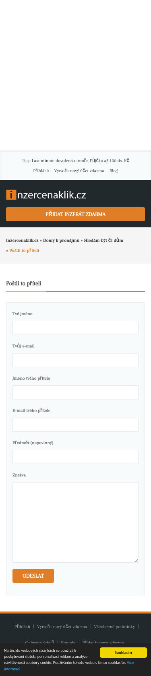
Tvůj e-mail (23, 346)
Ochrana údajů (39, 642)
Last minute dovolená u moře (60, 160)
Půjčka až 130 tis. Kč (109, 160)
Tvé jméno (22, 313)
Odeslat (33, 576)
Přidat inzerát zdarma (75, 214)
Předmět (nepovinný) (32, 442)
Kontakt (69, 642)
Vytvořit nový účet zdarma (79, 170)
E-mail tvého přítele (31, 410)
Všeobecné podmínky (114, 626)
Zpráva (19, 475)
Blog (114, 170)
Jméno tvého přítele (31, 378)
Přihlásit (41, 170)
